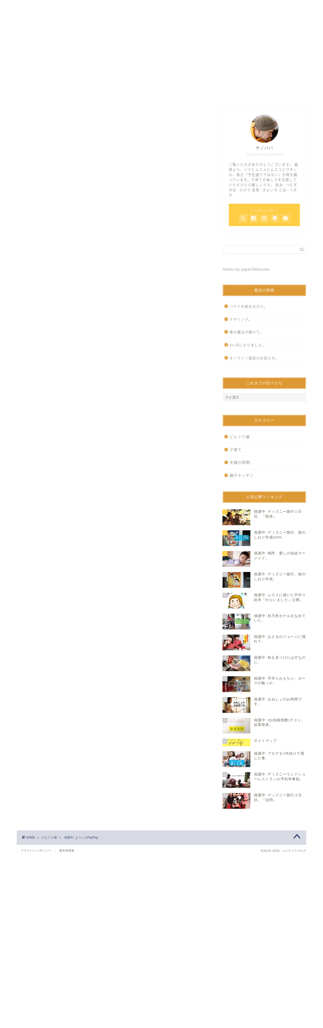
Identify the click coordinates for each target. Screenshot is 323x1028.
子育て (236, 449)
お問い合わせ (161, 93)
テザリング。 (241, 319)
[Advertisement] (113, 150)
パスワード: (58, 271)
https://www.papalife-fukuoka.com (80, 346)
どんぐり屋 (34, 204)
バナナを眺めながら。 (249, 306)
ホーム (100, 93)
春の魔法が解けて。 (247, 331)
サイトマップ (222, 93)
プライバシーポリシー (36, 850)
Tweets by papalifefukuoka (246, 269)
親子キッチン (242, 475)
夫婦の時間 (240, 462)
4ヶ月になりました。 (248, 344)
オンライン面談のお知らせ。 (254, 357)
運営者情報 (66, 850)
